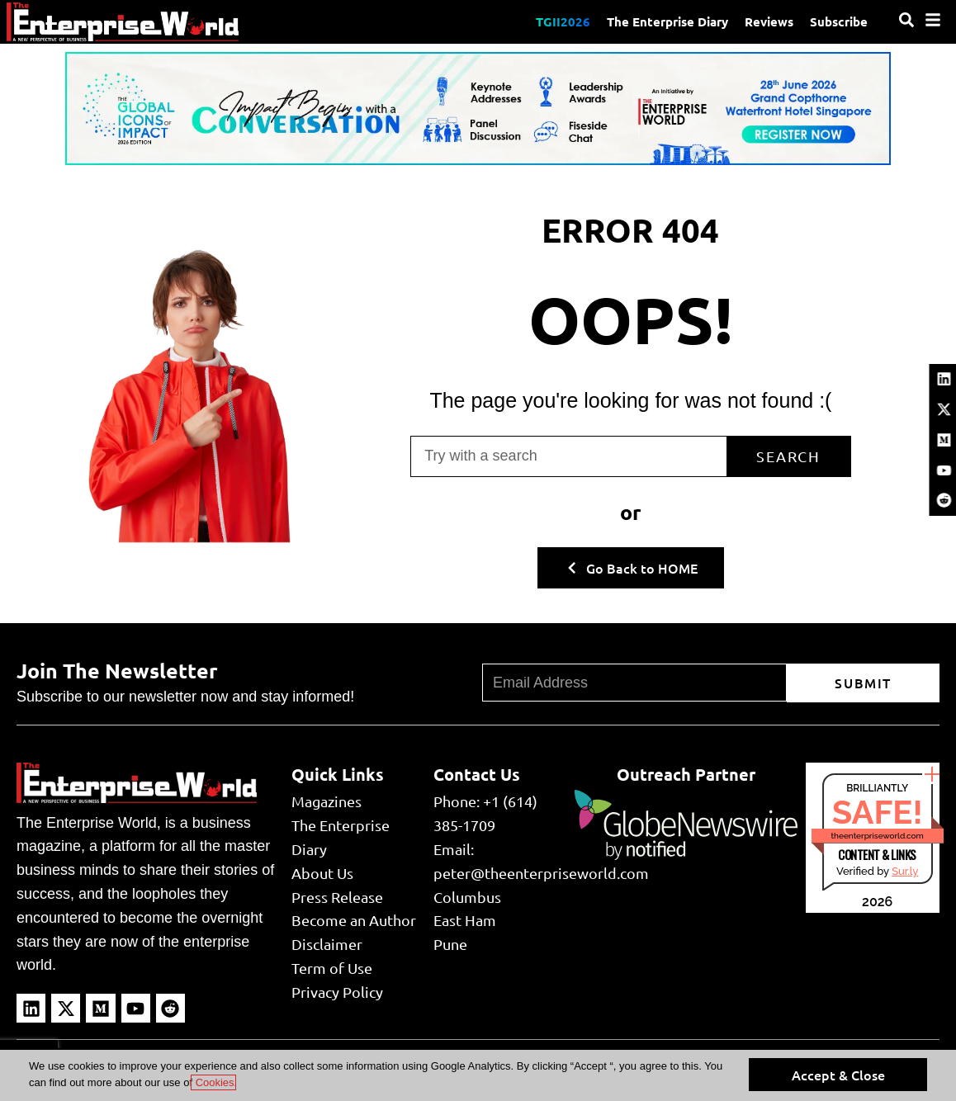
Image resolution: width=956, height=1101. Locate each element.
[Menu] (933, 20)
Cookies (213, 1082)
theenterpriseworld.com (877, 835)
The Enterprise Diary (667, 21)
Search (788, 456)
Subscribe (839, 21)
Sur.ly (905, 871)
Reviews (769, 21)
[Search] (906, 19)
